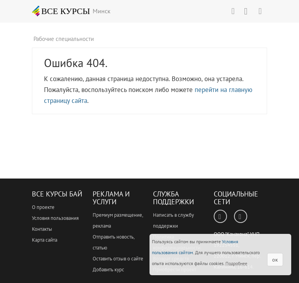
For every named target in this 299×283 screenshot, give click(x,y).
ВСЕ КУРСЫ (61, 11)
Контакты (42, 229)
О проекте (43, 207)
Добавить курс (108, 269)
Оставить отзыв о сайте (118, 258)
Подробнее (236, 263)
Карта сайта (44, 240)
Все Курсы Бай (57, 193)
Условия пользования (55, 218)
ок (275, 259)
